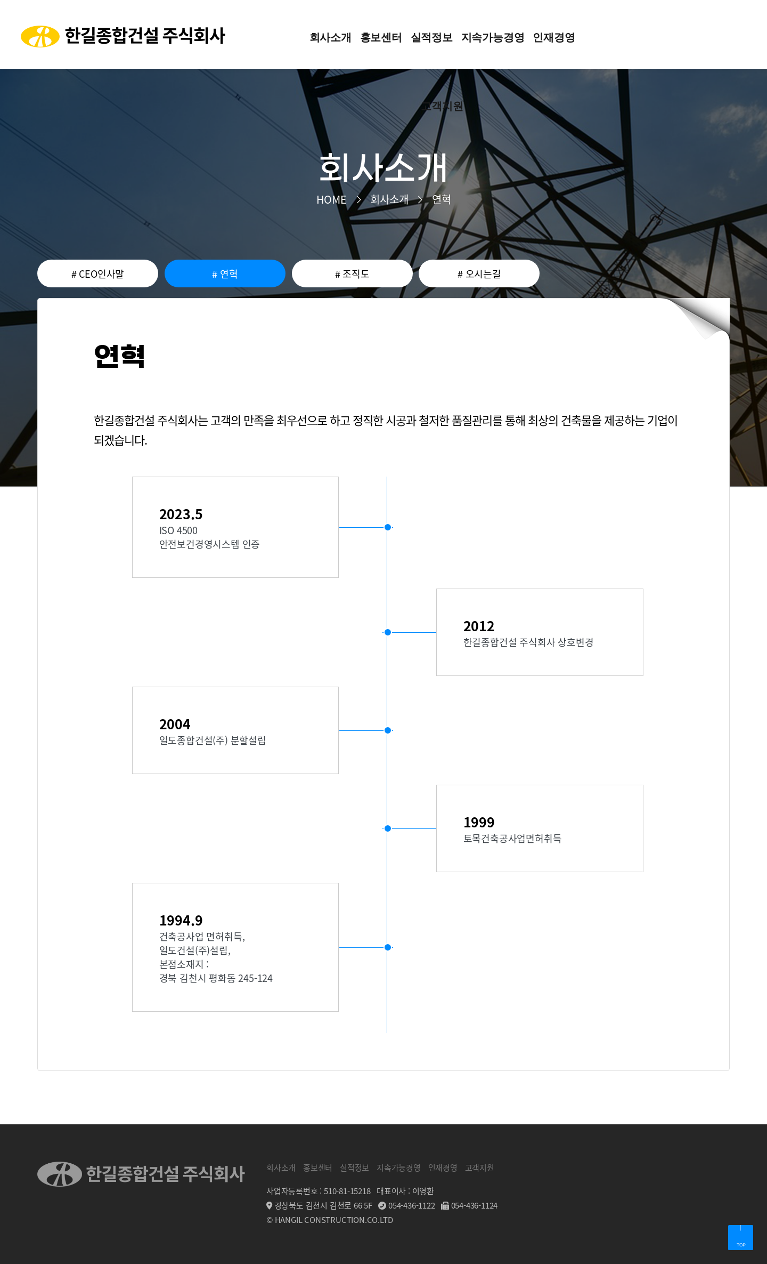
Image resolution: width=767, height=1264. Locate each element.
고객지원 (479, 1167)
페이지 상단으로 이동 (740, 1237)
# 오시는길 (479, 273)
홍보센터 (317, 1167)
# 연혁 (225, 273)
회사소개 (281, 1167)
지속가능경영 (399, 1167)
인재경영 (443, 1167)
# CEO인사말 (97, 273)
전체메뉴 (735, 34)
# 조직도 (352, 273)
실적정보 (354, 1167)
